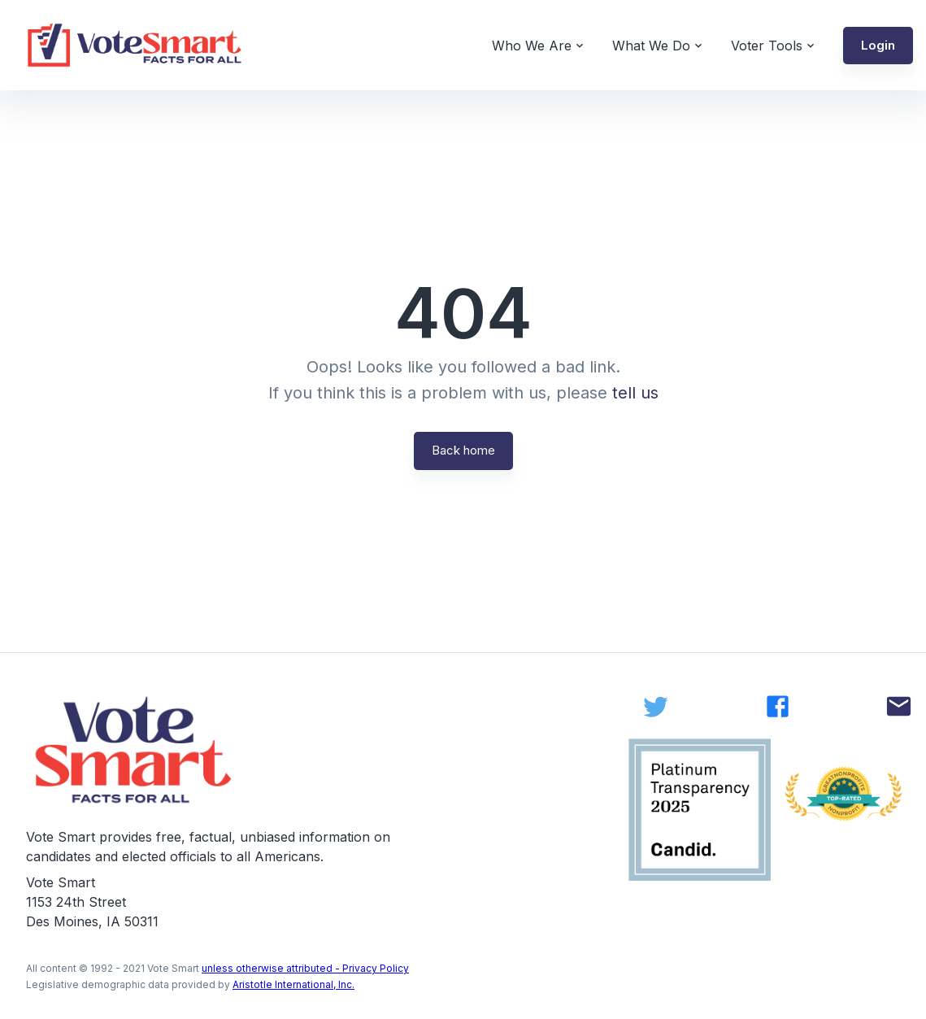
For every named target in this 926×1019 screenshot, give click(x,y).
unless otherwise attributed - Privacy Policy (305, 968)
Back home (463, 450)
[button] (878, 45)
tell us (635, 393)
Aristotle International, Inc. (293, 984)
